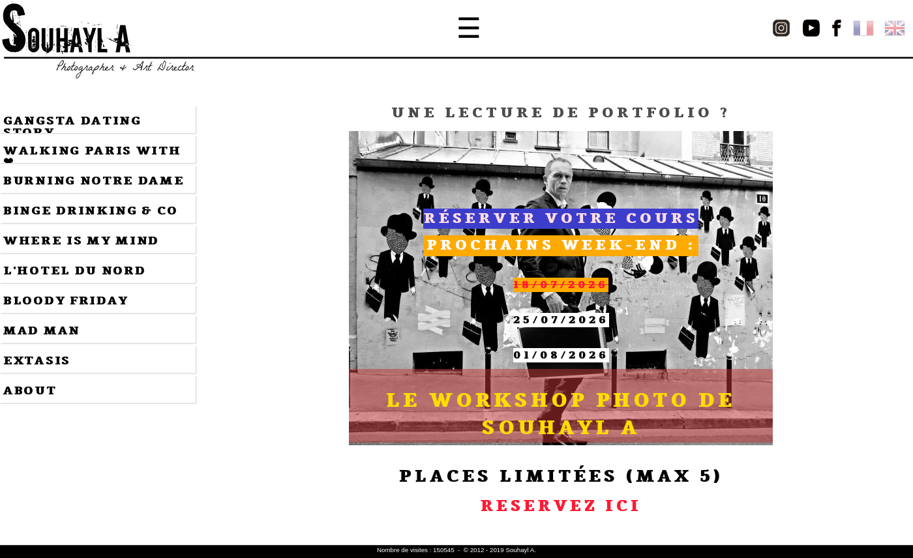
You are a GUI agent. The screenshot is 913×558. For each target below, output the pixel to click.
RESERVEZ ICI (561, 505)
